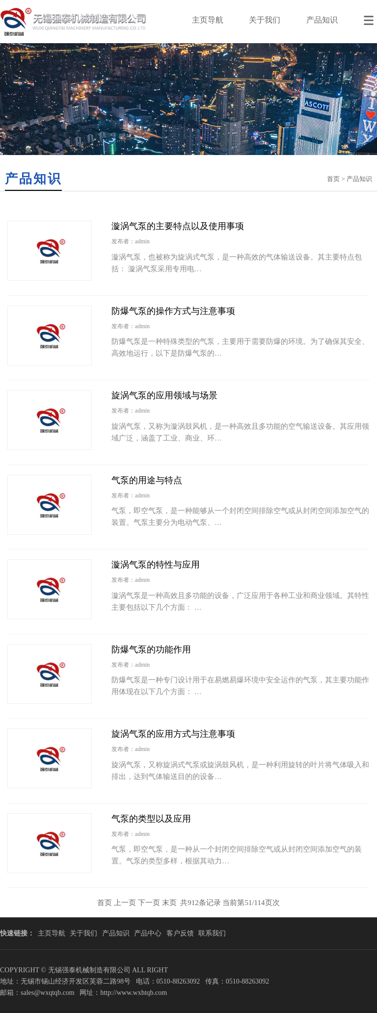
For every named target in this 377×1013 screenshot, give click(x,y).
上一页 (125, 903)
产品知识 (322, 20)
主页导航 (207, 20)
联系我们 (212, 933)
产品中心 (148, 933)
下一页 (149, 903)
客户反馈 (180, 933)
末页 (169, 903)
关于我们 (264, 20)
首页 (333, 178)
